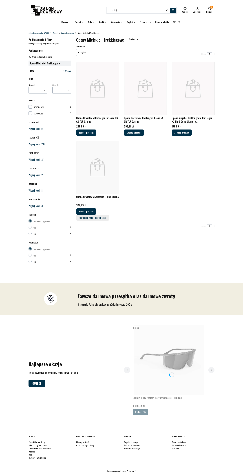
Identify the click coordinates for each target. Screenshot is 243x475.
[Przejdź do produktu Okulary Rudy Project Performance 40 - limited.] (169, 360)
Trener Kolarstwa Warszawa (40, 448)
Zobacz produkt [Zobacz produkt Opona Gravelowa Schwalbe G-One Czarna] (86, 211)
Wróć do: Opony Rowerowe (40, 56)
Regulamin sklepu (131, 442)
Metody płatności (83, 442)
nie (34, 233)
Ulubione (175, 448)
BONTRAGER (39, 107)
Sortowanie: (81, 46)
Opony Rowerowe (67, 33)
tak (34, 227)
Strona (203, 54)
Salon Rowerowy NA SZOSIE (39, 33)
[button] (173, 10)
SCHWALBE (38, 113)
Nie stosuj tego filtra (41, 221)
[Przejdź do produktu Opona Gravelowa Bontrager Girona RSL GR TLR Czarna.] (145, 88)
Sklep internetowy (120, 471)
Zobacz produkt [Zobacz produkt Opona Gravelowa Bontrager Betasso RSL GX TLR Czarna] (86, 132)
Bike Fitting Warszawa (37, 445)
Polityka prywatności (132, 445)
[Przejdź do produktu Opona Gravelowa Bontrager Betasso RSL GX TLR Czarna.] (97, 88)
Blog (30, 454)
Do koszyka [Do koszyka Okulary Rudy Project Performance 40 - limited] (140, 411)
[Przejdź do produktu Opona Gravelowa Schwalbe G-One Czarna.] (97, 167)
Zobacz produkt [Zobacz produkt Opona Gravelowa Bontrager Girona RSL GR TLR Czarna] (134, 132)
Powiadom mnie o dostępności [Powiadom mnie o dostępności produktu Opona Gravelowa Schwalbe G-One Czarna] (92, 217)
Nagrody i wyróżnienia (37, 457)
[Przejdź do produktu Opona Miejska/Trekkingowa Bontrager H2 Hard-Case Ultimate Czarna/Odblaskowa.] (193, 88)
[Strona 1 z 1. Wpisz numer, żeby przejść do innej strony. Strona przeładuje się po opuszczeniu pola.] (209, 54)
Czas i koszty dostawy (85, 445)
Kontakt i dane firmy (37, 442)
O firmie (32, 451)
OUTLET (36, 383)
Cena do (55, 85)
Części (55, 33)
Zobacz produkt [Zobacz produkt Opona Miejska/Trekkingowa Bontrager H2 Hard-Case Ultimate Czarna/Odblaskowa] (181, 132)
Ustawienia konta (179, 445)
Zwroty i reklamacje (132, 448)
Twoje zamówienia (179, 442)
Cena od (32, 85)
